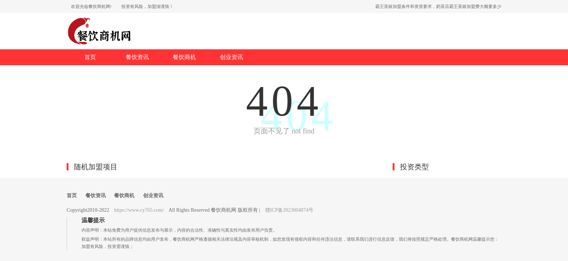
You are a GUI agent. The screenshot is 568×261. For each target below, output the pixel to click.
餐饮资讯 (137, 57)
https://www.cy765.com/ (139, 210)
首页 (90, 57)
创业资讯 (231, 57)
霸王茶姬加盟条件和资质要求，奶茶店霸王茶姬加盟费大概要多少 (438, 6)
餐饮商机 (184, 57)
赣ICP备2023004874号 (289, 210)
